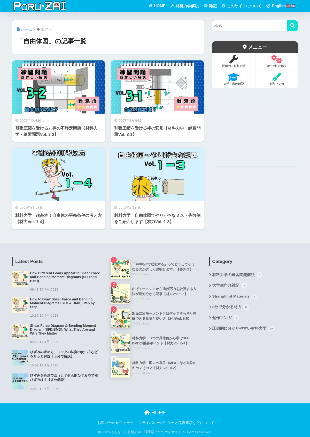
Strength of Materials (235, 297)
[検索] (292, 25)
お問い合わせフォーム (115, 423)
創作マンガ (225, 319)
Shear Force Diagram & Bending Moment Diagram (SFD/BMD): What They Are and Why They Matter (63, 329)
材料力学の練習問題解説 (237, 275)
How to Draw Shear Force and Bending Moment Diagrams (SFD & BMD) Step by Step (62, 303)
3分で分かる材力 (230, 308)
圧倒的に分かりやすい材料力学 (243, 330)
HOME (155, 412)
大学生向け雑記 (229, 286)
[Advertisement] (255, 132)
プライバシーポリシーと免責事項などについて (176, 423)
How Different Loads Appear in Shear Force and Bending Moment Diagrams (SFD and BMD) (65, 277)
